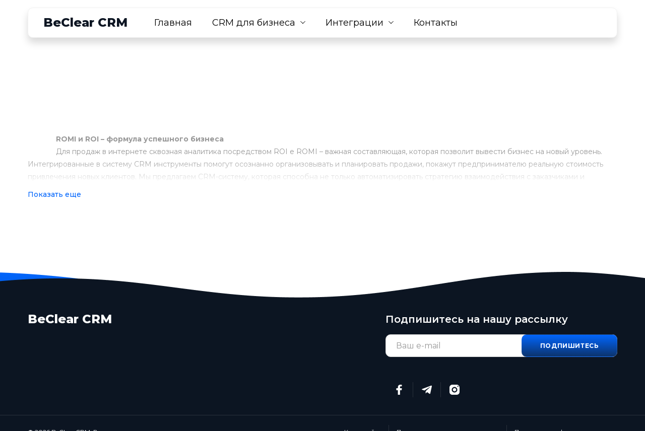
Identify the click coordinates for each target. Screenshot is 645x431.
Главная (173, 23)
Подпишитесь (569, 328)
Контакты (436, 23)
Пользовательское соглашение (448, 414)
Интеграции (354, 23)
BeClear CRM (85, 23)
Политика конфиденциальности (565, 414)
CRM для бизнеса (253, 23)
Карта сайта (362, 414)
